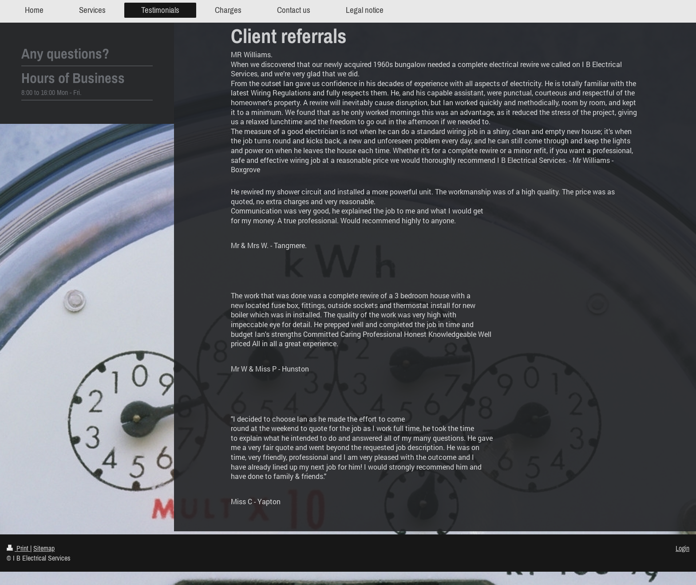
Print (18, 548)
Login (682, 548)
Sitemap (44, 548)
